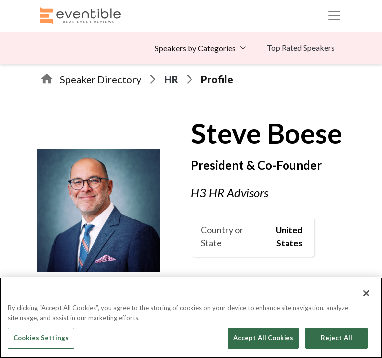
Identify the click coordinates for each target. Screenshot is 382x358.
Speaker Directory (100, 79)
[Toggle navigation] (334, 16)
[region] (191, 317)
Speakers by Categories (195, 48)
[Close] (366, 293)
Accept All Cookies (263, 338)
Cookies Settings (41, 338)
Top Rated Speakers (301, 47)
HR (171, 79)
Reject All (336, 338)
